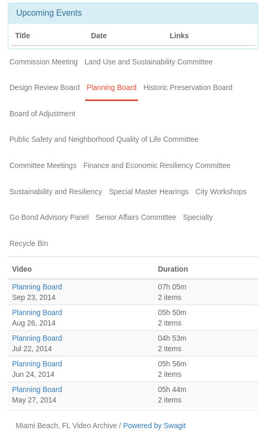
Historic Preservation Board (187, 87)
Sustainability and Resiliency (55, 191)
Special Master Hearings (149, 191)
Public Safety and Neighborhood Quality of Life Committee (104, 139)
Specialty (198, 217)
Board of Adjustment (42, 113)
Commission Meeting (43, 62)
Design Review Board (44, 87)
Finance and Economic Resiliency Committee (156, 165)
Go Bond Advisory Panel (49, 217)
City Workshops (221, 191)
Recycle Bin (28, 243)
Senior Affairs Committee (136, 217)
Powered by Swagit (154, 425)
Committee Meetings (42, 165)
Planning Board (112, 87)
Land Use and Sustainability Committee (149, 62)
